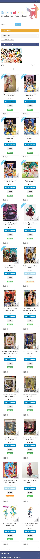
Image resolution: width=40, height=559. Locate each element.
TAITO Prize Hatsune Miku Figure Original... (10, 524)
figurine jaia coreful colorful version (30, 266)
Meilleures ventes (8, 44)
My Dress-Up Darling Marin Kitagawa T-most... (10, 223)
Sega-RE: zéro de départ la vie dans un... (30, 481)
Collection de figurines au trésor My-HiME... (30, 395)
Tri (1, 68)
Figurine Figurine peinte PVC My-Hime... (29, 352)
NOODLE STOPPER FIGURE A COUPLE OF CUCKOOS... (10, 352)
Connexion (36, 1)
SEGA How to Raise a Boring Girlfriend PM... (30, 524)
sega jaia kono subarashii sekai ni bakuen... (10, 309)
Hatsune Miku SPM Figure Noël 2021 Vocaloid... (10, 481)
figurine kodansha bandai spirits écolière (10, 94)
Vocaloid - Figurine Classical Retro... (30, 223)
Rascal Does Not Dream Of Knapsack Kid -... (30, 94)
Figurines (7, 39)
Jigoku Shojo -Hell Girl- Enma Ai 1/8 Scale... (30, 438)
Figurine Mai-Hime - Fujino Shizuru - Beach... (10, 438)
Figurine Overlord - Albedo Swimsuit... (30, 137)
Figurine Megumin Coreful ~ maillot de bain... (10, 180)
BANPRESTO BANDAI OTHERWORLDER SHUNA (30, 309)
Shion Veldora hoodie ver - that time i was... (10, 137)
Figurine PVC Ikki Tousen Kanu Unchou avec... (10, 395)
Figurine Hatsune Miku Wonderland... (30, 180)
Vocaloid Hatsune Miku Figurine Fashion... (10, 266)
